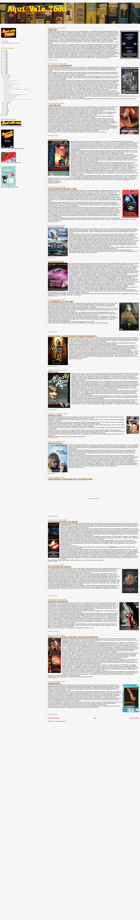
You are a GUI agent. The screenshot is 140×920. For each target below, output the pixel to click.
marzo (5, 109)
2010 (4, 72)
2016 (4, 64)
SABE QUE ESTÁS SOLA (58, 140)
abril (5, 108)
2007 (4, 115)
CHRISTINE (52, 30)
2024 (4, 53)
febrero (5, 111)
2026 (4, 50)
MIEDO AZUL (53, 372)
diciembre (6, 75)
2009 (4, 73)
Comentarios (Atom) (60, 721)
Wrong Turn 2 (127, 337)
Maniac (114, 207)
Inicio (94, 718)
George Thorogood (105, 57)
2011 (4, 71)
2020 (4, 58)
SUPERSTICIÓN (54, 683)
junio (5, 106)
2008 (4, 113)
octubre (5, 77)
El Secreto (122, 462)
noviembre (6, 76)
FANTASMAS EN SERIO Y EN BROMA (63, 522)
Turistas (50, 56)
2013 (4, 68)
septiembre (6, 102)
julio (5, 104)
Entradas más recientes (54, 718)
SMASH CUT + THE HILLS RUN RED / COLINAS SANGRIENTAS (73, 637)
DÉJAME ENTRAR (55, 443)
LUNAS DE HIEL (54, 105)
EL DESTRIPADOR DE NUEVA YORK (62, 189)
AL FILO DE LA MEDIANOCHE (60, 65)
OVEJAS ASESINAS (56, 227)
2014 (4, 66)
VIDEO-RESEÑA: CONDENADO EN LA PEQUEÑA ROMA (70, 479)
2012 (4, 69)
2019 (4, 60)
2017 (4, 62)
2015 (4, 65)
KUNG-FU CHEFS (55, 415)
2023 (4, 54)
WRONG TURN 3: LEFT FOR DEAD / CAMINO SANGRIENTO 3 (72, 336)
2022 (4, 55)
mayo (5, 107)
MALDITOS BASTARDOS (58, 601)
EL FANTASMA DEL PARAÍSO (59, 567)
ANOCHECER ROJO (56, 262)
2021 (4, 57)
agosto (5, 103)
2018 (4, 61)
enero (5, 112)
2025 (4, 51)
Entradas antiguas (134, 718)
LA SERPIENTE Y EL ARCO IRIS (60, 301)
